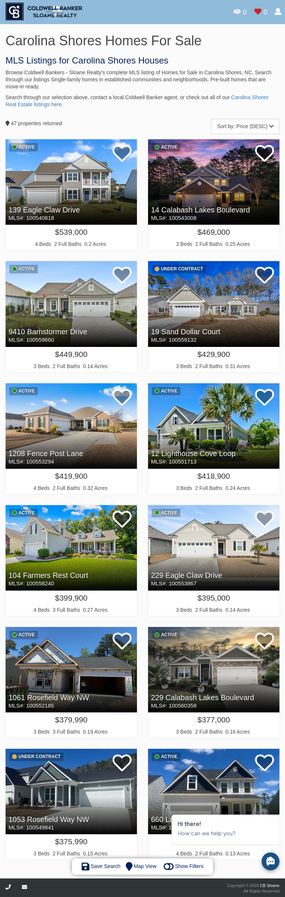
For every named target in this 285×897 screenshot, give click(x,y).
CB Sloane (269, 885)
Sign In (253, 39)
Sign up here (253, 69)
